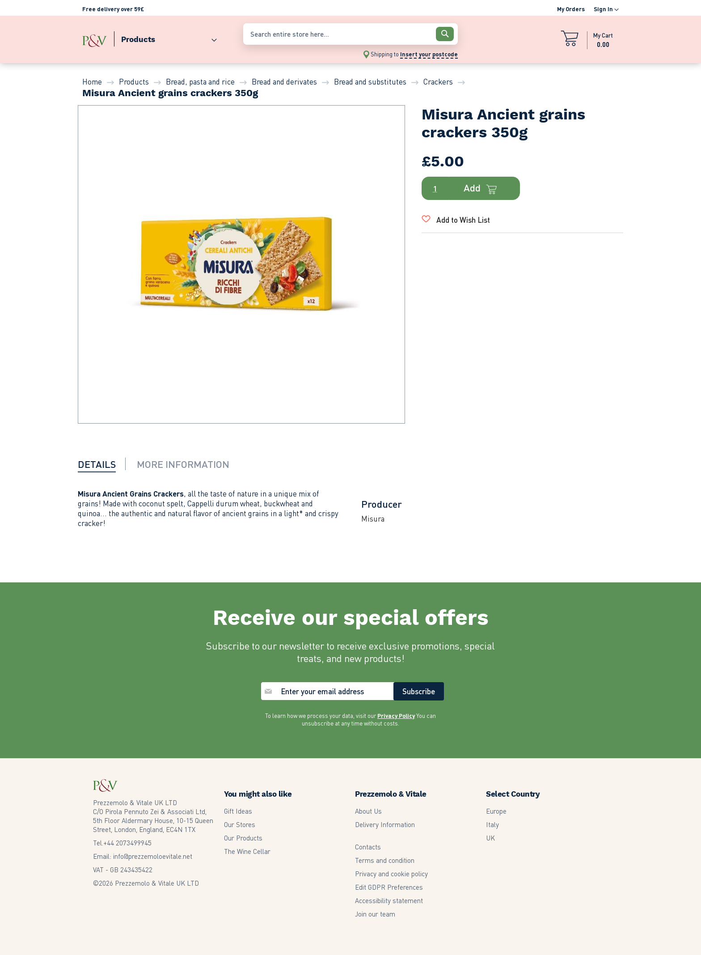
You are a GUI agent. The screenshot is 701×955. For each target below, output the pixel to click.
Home (92, 81)
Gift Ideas (238, 810)
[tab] (102, 464)
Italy (492, 824)
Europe (496, 810)
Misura (372, 518)
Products (134, 81)
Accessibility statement (389, 900)
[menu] (158, 37)
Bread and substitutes (370, 81)
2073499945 (127, 842)
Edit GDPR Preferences (389, 887)
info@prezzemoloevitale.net (152, 856)
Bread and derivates (284, 81)
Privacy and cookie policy (391, 873)
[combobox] (350, 34)
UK (490, 837)
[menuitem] (165, 37)
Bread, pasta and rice (200, 81)
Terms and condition (384, 860)
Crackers (438, 81)
